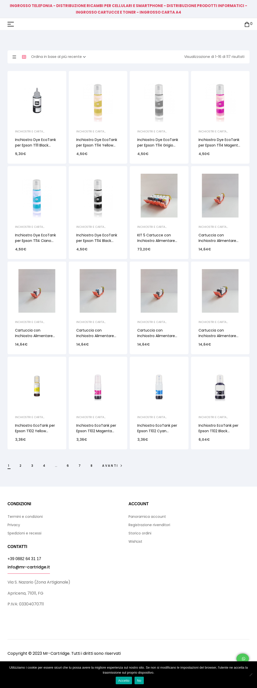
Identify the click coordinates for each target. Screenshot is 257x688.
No (139, 680)
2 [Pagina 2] (21, 465)
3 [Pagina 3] (32, 465)
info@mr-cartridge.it (29, 567)
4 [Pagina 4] (44, 465)
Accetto (124, 680)
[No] (250, 674)
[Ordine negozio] (60, 57)
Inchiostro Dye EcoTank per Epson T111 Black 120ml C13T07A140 (35, 145)
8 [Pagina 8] (92, 465)
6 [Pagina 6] (68, 465)
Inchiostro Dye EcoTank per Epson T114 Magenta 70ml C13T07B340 (219, 145)
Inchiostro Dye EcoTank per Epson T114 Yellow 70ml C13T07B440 (96, 145)
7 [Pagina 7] (80, 465)
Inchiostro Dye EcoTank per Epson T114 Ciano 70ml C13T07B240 (35, 241)
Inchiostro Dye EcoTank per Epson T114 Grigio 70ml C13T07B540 (157, 145)
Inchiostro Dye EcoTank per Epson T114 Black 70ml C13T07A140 (96, 241)
